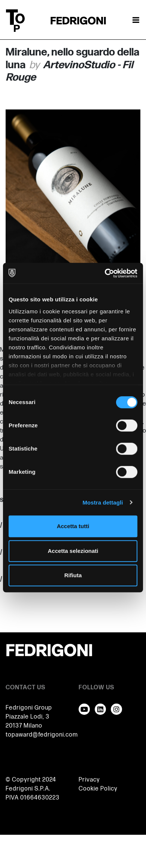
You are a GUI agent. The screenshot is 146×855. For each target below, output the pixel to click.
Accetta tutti (73, 526)
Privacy (89, 779)
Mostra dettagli (102, 502)
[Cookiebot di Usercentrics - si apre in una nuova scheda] (105, 273)
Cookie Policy (98, 788)
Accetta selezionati (73, 551)
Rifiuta (73, 575)
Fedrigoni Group (29, 707)
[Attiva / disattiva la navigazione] (136, 20)
